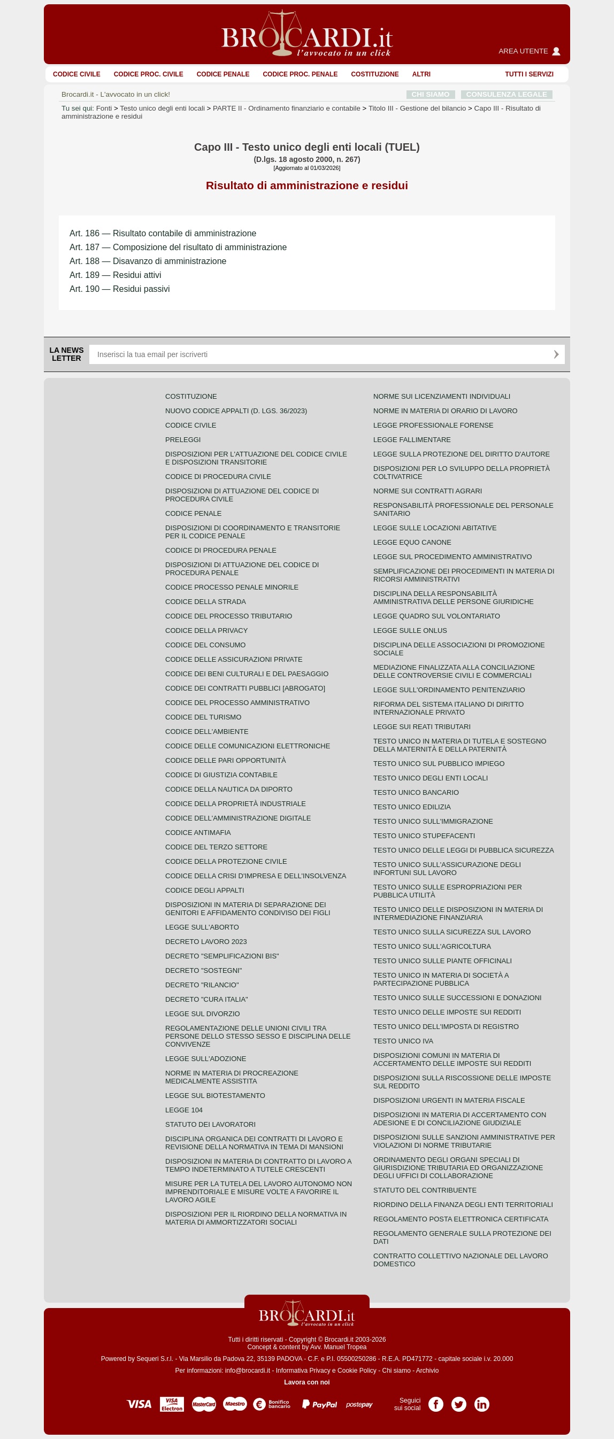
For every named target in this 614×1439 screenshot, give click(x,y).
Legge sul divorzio (202, 1014)
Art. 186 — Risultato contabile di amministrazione (163, 233)
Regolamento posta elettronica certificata (460, 1219)
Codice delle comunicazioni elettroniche (247, 746)
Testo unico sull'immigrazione (433, 821)
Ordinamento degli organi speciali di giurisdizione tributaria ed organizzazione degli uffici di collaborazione (458, 1168)
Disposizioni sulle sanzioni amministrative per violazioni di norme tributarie (464, 1141)
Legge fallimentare (412, 440)
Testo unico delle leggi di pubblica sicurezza (463, 850)
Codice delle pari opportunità (225, 760)
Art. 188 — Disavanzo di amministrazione (148, 261)
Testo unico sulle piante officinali (442, 961)
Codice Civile (77, 74)
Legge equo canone (412, 542)
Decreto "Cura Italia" (206, 999)
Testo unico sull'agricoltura (432, 946)
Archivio (427, 1370)
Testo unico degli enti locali (162, 108)
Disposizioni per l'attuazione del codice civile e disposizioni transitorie (256, 458)
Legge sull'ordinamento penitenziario (449, 690)
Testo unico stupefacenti (424, 836)
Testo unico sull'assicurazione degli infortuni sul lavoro (447, 869)
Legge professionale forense (433, 425)
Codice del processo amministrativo (237, 703)
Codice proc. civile (148, 74)
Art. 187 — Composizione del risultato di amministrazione (178, 247)
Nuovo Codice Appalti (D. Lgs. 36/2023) (236, 411)
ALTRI (421, 74)
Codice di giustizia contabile (221, 775)
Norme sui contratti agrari (427, 491)
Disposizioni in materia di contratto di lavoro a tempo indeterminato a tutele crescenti (258, 1165)
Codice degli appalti (204, 890)
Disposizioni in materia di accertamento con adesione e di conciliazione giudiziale (459, 1119)
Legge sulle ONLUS (410, 630)
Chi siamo (396, 1370)
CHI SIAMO (431, 94)
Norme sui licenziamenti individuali (441, 396)
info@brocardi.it (247, 1370)
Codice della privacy (206, 630)
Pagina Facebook (435, 1400)
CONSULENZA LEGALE (506, 94)
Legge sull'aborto (202, 927)
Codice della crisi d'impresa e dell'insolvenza (256, 876)
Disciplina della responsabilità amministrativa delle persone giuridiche (453, 598)
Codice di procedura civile (218, 477)
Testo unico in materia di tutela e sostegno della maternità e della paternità (460, 745)
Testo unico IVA (403, 1041)
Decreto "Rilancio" (202, 985)
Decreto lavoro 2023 (206, 942)
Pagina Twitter (458, 1400)
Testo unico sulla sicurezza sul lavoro (452, 932)
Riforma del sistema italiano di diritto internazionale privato (448, 708)
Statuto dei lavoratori (210, 1124)
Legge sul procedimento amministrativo (452, 557)
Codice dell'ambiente (207, 732)
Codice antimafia (198, 833)
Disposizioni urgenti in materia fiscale (449, 1100)
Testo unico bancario (416, 792)
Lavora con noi (306, 1382)
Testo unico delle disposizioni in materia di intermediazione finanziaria (458, 914)
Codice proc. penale (300, 74)
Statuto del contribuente (425, 1190)
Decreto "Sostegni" (203, 970)
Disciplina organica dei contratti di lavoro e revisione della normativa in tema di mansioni (254, 1143)
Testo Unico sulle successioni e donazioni (457, 998)
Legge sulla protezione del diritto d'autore (461, 454)
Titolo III (417, 108)
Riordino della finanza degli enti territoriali (463, 1205)
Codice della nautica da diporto (229, 789)
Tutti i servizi (529, 74)
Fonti (104, 108)
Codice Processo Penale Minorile (231, 587)
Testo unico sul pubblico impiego (439, 764)
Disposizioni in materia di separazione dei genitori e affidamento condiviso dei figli (248, 909)
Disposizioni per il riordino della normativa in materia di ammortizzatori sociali (256, 1218)
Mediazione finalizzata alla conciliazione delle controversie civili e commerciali (454, 671)
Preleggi (183, 440)
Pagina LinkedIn (481, 1400)
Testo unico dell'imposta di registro (446, 1027)
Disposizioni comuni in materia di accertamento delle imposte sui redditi (452, 1059)
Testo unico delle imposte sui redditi (447, 1012)
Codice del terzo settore (216, 847)
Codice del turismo (203, 717)
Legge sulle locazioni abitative (435, 528)
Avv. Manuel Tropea (338, 1347)
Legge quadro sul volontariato (436, 616)
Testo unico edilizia (412, 807)
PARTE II (286, 108)
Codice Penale (223, 74)
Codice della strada (205, 602)
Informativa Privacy (303, 1370)
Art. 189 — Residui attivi (116, 275)
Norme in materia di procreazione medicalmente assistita (231, 1077)
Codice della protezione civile (226, 861)
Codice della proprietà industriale (235, 804)
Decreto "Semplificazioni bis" (222, 956)
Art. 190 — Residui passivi (120, 288)
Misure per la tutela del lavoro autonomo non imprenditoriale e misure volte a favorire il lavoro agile (258, 1192)
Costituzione (374, 74)
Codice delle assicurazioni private (234, 659)
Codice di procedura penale (221, 550)
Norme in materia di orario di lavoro (445, 411)
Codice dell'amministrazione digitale (238, 818)
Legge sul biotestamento (215, 1096)
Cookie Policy (357, 1370)
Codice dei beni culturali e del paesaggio (246, 674)
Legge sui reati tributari (422, 727)
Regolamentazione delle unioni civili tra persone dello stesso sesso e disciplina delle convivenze (258, 1036)
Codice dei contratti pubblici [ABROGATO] (245, 688)
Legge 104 (184, 1110)
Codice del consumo (205, 645)
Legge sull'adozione (205, 1059)
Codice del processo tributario (228, 616)
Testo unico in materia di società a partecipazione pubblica (441, 979)
